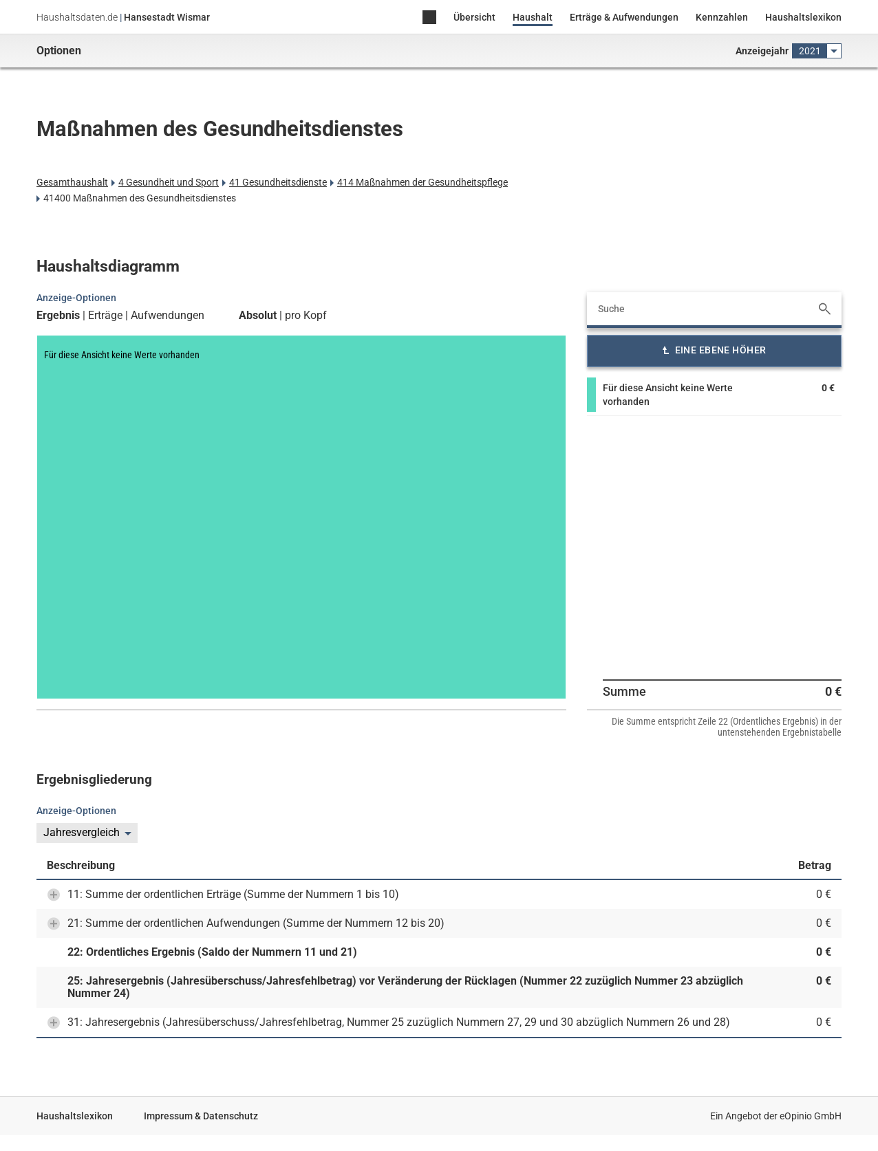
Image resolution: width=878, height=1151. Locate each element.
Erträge (105, 315)
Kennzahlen (722, 17)
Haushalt (533, 17)
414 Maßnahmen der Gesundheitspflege (422, 182)
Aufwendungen (167, 315)
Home (429, 18)
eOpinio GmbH (811, 1115)
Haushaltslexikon (803, 17)
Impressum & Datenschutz (201, 1115)
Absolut (258, 315)
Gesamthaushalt (72, 182)
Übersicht (474, 17)
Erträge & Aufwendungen (624, 17)
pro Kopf (306, 315)
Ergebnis (58, 315)
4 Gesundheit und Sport (168, 182)
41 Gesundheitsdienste (278, 182)
